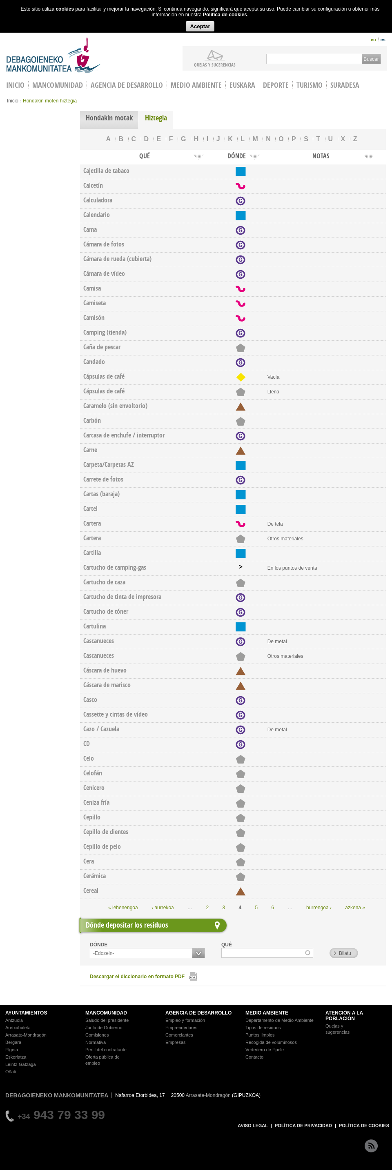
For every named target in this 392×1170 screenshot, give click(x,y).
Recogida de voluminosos (271, 1042)
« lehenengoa (123, 907)
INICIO (15, 85)
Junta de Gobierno (103, 1027)
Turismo (309, 85)
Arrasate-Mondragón (26, 1034)
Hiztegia (156, 118)
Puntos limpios (260, 1034)
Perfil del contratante (106, 1049)
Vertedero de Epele (264, 1049)
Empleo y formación (185, 1020)
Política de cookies (225, 15)
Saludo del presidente (107, 1020)
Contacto (254, 1057)
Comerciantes (179, 1034)
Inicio (12, 101)
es (383, 39)
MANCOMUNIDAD (106, 1013)
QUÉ (226, 945)
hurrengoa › (319, 907)
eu (373, 39)
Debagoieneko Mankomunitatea (53, 55)
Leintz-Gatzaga (20, 1064)
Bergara (13, 1042)
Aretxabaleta (18, 1027)
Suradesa (344, 85)
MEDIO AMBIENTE (266, 1013)
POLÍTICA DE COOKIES (364, 1125)
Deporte (276, 85)
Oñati (10, 1071)
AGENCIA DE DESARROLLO (198, 1013)
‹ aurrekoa (162, 907)
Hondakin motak (109, 118)
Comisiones (97, 1034)
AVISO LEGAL (253, 1125)
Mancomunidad (57, 85)
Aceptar (200, 26)
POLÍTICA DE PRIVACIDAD (303, 1125)
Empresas (175, 1042)
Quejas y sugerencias (215, 64)
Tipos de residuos (263, 1027)
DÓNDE (98, 945)
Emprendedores (181, 1027)
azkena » (355, 907)
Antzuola (14, 1020)
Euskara (242, 85)
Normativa (95, 1042)
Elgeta (11, 1049)
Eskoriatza (15, 1057)
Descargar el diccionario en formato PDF (137, 976)
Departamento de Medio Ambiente (279, 1020)
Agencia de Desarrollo (127, 85)
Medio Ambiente (196, 85)
